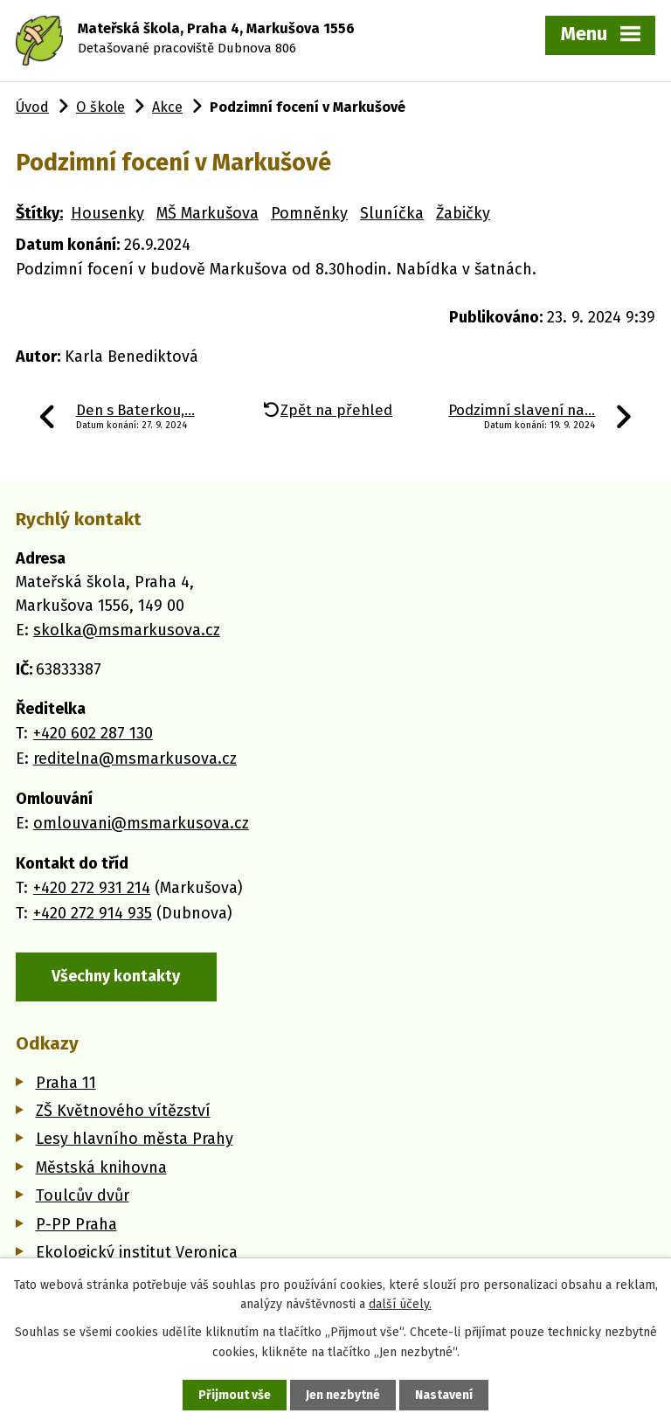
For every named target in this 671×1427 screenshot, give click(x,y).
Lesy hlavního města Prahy (134, 1138)
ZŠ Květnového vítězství (123, 1110)
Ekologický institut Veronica (137, 1252)
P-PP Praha (76, 1224)
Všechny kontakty (116, 976)
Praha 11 (66, 1082)
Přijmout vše (234, 1395)
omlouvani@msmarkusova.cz (141, 823)
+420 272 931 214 (91, 887)
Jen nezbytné (343, 1395)
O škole (100, 107)
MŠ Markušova (207, 213)
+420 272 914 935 (92, 913)
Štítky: (39, 213)
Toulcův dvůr (82, 1195)
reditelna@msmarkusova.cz (135, 758)
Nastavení (444, 1395)
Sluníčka (392, 213)
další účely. (400, 1304)
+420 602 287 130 (93, 733)
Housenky (107, 213)
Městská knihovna (101, 1167)
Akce (167, 107)
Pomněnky (309, 213)
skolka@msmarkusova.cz (126, 630)
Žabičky (463, 213)
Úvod (32, 107)
